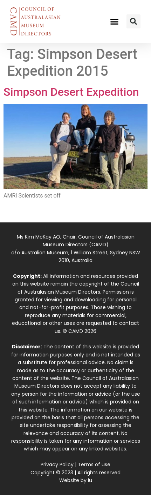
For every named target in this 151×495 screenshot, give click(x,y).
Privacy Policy (57, 464)
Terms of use (94, 464)
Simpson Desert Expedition (71, 92)
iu (90, 480)
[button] (114, 21)
